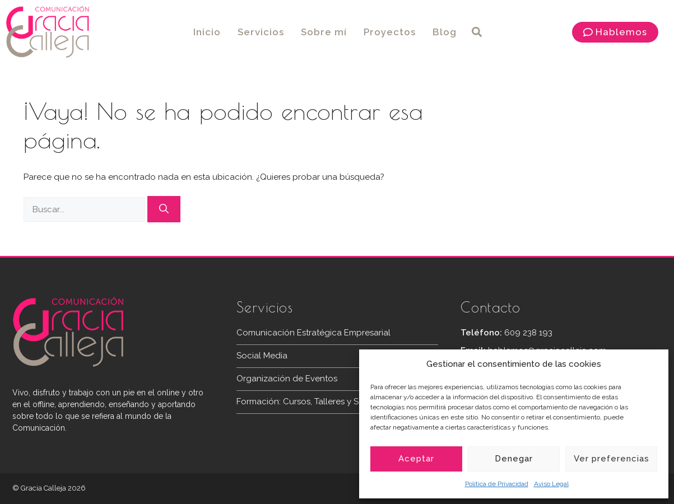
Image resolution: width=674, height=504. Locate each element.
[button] (477, 32)
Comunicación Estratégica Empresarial (313, 333)
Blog (445, 32)
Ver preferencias (611, 459)
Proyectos (390, 32)
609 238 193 (528, 333)
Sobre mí (324, 32)
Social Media (261, 356)
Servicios (261, 32)
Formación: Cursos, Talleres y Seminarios (316, 401)
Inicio (207, 32)
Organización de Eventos (286, 379)
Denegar (514, 459)
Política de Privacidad (496, 484)
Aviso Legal (551, 484)
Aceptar (416, 459)
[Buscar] (163, 209)
